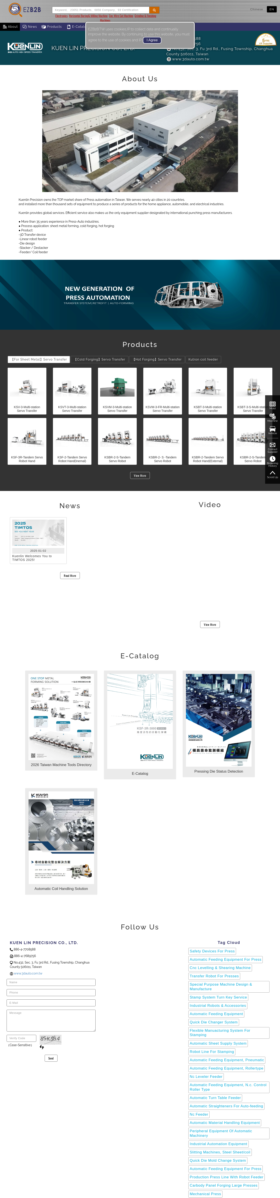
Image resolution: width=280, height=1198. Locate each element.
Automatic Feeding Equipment (216, 1014)
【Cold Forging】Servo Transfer (99, 359)
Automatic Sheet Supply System (218, 1043)
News (29, 26)
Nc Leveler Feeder (206, 1077)
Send (51, 1058)
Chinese (256, 9)
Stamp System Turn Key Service (218, 997)
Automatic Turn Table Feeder (215, 1098)
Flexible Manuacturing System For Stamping (220, 1032)
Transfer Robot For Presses (214, 976)
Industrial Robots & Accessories (218, 1006)
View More (140, 475)
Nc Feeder (199, 1114)
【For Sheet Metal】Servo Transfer (39, 359)
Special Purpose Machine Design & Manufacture (221, 986)
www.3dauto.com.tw (187, 59)
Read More (70, 575)
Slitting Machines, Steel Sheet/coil (220, 1152)
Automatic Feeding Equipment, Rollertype (226, 1068)
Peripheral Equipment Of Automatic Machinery (221, 1133)
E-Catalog (77, 26)
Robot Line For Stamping (212, 1052)
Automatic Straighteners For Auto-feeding (226, 1106)
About (10, 26)
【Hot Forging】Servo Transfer (157, 359)
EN (272, 9)
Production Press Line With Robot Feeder (226, 1177)
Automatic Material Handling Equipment (225, 1123)
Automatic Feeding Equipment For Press (225, 959)
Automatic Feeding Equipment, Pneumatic (227, 1060)
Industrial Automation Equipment (218, 1144)
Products (51, 26)
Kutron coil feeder (203, 359)
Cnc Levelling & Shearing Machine (220, 968)
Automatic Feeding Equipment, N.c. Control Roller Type (228, 1087)
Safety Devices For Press (212, 951)
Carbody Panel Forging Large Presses (223, 1185)
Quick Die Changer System (214, 1022)
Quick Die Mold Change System (218, 1160)
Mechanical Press (205, 1194)
